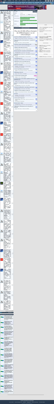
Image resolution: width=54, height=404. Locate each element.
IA (18, 2)
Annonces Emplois (35, 3)
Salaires (23, 3)
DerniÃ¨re (10, 313)
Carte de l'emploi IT (42, 32)
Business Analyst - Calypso (18, 104)
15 (12, 67)
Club (40, 0)
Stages (43, 3)
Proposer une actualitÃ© (9, 312)
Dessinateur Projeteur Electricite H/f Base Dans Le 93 (22, 45)
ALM (20, 2)
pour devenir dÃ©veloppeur (44, 53)
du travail (41, 48)
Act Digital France (18, 50)
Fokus (16, 75)
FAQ (13, 0)
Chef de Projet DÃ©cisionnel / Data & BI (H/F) (21, 70)
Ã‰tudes (33, 0)
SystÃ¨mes (51, 2)
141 (12, 215)
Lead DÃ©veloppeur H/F (18, 59)
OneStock (16, 67)
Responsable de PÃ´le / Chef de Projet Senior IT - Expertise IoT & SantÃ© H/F (24, 42)
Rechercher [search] (35, 13)
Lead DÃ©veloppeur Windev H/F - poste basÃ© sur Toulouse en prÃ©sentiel (24, 56)
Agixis (16, 110)
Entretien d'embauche (18, 3)
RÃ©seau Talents (17, 100)
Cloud (16, 2)
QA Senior (16, 95)
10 (12, 148)
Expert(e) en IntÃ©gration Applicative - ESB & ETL (22, 38)
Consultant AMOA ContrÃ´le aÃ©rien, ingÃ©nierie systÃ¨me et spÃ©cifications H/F (24, 81)
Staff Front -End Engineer (18, 66)
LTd (15, 47)
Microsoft (23, 2)
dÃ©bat (51, 28)
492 (12, 46)
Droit (37, 0)
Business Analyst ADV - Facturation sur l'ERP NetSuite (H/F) (23, 52)
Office (44, 2)
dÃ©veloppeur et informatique (44, 46)
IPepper (16, 39)
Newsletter (24, 0)
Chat (19, 0)
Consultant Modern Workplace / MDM (20, 76)
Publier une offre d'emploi (26, 29)
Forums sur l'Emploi (9, 3)
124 (12, 16)
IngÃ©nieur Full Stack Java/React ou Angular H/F (22, 91)
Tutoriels (9, 0)
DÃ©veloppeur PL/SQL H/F (18, 73)
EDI (33, 2)
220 (12, 77)
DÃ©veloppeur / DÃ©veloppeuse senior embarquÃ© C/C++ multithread (23, 108)
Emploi (28, 0)
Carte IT (40, 3)
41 (12, 57)
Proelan (16, 93)
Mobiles (47, 2)
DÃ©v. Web (30, 2)
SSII (26, 3)
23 (12, 97)
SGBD (41, 2)
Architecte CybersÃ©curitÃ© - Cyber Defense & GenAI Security (24, 88)
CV (13, 3)
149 (12, 36)
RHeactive (16, 61)
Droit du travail (29, 3)
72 (12, 194)
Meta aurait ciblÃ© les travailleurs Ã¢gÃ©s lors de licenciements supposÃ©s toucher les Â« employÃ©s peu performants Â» (7, 195)
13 (12, 225)
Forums (4, 0)
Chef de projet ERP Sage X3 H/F (19, 99)
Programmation (37, 2)
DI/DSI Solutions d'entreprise (9, 2)
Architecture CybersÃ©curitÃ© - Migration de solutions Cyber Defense (24, 85)
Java (26, 2)
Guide (49, 28)
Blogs (16, 0)
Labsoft (16, 82)
